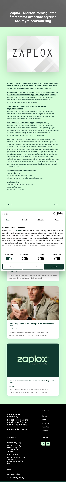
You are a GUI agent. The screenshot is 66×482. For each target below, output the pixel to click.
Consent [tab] (9, 220)
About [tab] (57, 220)
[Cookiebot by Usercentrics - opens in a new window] (55, 214)
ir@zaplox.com (38, 178)
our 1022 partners (15, 230)
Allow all (54, 267)
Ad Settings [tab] (41, 220)
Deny (12, 267)
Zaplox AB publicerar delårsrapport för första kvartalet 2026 (32, 325)
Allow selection (33, 267)
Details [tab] (25, 220)
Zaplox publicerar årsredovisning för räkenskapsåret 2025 (31, 382)
